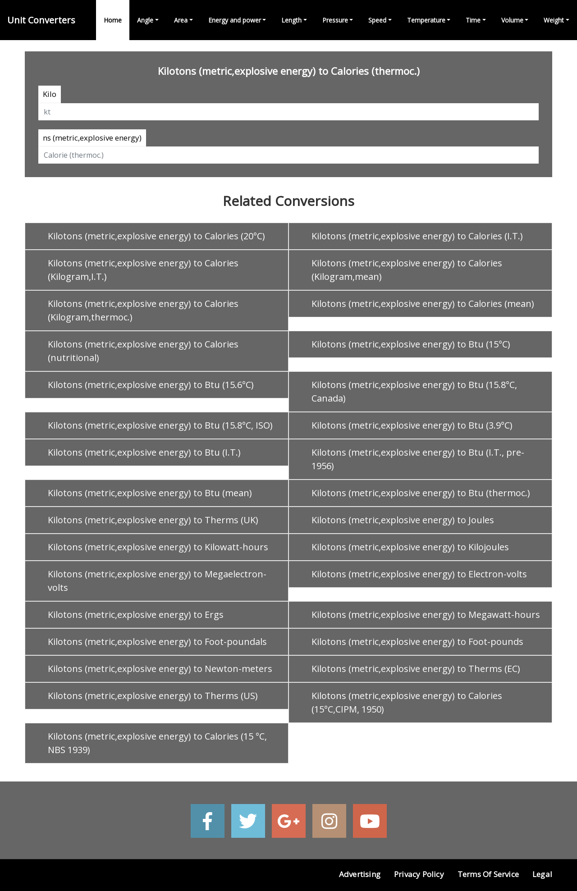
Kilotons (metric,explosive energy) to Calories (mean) (422, 303)
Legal (542, 874)
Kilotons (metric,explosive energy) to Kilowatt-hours (158, 547)
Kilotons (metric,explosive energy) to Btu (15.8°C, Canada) (414, 391)
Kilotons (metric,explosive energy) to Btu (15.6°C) (151, 385)
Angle (145, 20)
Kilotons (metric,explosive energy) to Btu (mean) (150, 493)
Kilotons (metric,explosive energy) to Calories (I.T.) (417, 236)
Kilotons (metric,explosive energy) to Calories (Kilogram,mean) (406, 270)
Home (113, 20)
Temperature (426, 20)
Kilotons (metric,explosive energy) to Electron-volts (419, 574)
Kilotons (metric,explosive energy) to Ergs (136, 614)
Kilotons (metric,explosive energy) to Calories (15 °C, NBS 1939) (157, 743)
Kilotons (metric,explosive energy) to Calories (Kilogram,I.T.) (143, 270)
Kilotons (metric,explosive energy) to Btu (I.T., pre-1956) (417, 459)
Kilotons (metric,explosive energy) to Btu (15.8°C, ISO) (160, 425)
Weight (554, 20)
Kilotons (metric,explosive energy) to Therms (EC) (415, 669)
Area (181, 20)
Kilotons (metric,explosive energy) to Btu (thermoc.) (420, 493)
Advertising (359, 874)
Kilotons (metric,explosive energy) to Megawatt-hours (425, 614)
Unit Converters (41, 20)
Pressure (335, 20)
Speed (377, 20)
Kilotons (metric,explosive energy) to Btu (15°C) (410, 344)
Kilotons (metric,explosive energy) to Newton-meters (160, 669)
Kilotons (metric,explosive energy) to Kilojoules (410, 547)
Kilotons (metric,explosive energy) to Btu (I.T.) (144, 452)
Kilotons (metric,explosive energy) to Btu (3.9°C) (412, 425)
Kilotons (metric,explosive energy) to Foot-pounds (417, 641)
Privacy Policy (419, 874)
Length (291, 20)
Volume (512, 20)
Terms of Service (488, 874)
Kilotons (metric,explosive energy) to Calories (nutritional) (143, 351)
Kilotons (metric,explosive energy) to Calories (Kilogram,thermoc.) (143, 310)
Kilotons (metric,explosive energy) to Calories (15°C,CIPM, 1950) (406, 702)
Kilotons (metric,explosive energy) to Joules (402, 520)
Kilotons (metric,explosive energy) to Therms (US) (153, 696)
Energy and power (234, 20)
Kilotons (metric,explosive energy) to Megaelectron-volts (157, 581)
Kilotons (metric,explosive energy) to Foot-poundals (157, 641)
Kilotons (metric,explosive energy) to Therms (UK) (153, 520)
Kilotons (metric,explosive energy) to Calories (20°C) (156, 236)
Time (473, 20)
